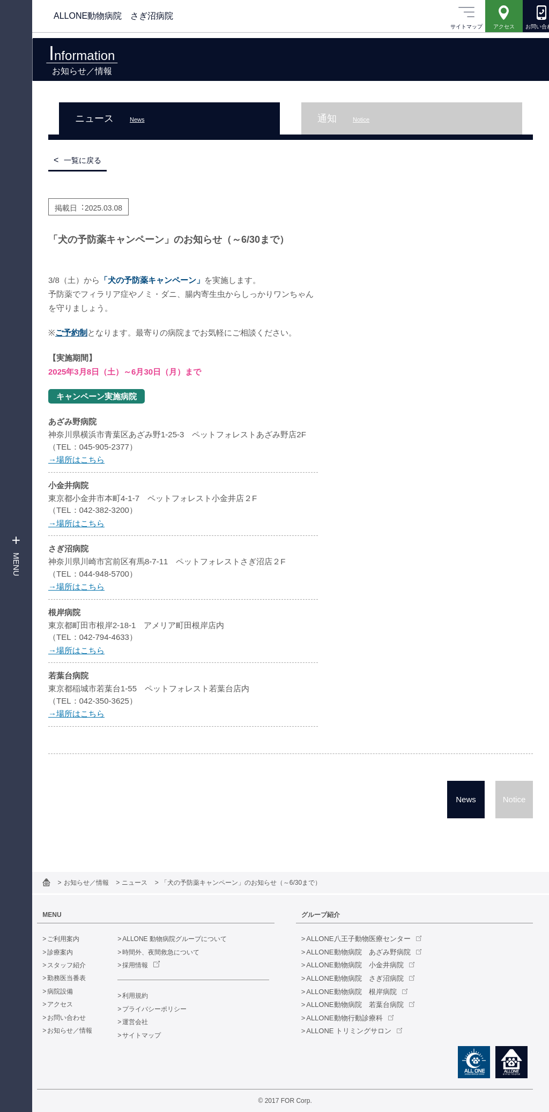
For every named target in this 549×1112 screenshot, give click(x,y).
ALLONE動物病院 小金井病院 (360, 965)
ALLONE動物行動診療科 (350, 1018)
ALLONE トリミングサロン (354, 1031)
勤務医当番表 (77, 978)
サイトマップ (152, 1035)
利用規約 (146, 995)
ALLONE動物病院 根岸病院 (357, 992)
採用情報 (146, 965)
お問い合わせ (77, 1017)
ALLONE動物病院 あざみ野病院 (364, 952)
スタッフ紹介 (77, 965)
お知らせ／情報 (98, 882)
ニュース (146, 882)
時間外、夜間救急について (172, 952)
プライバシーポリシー (165, 1009)
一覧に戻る (82, 160)
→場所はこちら (76, 459)
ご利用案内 (74, 939)
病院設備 (71, 991)
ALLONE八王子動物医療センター (364, 939)
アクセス (71, 1004)
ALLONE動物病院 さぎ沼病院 (360, 978)
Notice (514, 799)
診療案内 (71, 952)
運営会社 (146, 1022)
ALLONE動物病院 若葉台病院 (360, 1005)
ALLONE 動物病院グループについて (185, 939)
